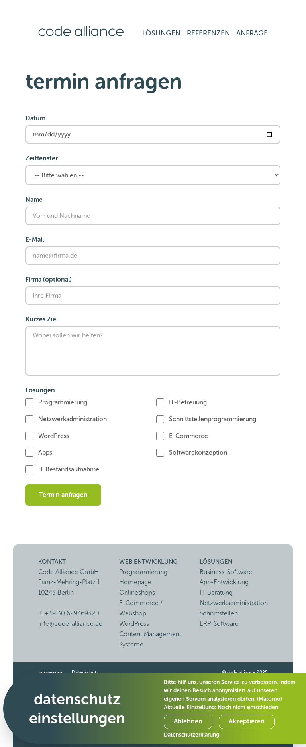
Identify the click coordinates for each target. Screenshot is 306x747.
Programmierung (62, 402)
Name (34, 199)
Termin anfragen (63, 495)
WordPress (53, 436)
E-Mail (35, 239)
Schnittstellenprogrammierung (212, 419)
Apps (45, 452)
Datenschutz (85, 672)
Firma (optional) (49, 279)
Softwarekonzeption (198, 452)
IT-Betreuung (188, 402)
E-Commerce (188, 436)
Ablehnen (188, 721)
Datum (35, 118)
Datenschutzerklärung (191, 734)
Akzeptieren (247, 721)
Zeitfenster (42, 158)
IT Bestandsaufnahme (68, 469)
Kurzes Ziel (42, 319)
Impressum (50, 672)
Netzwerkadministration (72, 419)
